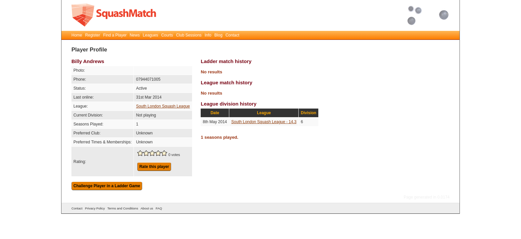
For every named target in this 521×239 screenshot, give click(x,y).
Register (92, 35)
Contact (232, 35)
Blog (218, 35)
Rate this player (154, 166)
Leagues (150, 35)
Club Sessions (189, 35)
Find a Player (115, 35)
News (135, 35)
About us (147, 208)
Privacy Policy (95, 208)
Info (208, 35)
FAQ (159, 208)
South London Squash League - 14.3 (263, 122)
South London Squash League (163, 106)
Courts (167, 35)
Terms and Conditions (122, 208)
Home (76, 35)
